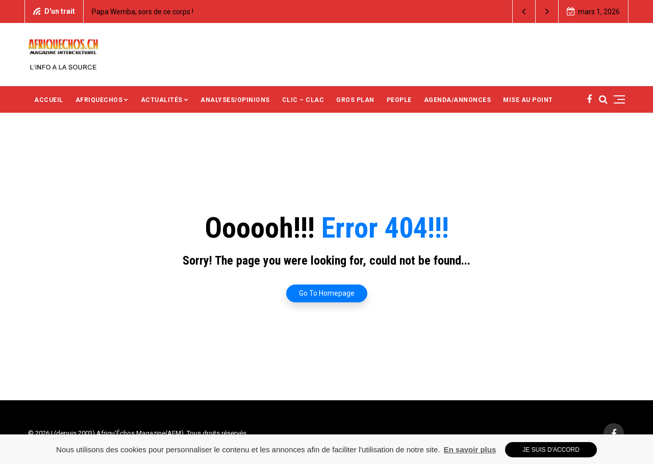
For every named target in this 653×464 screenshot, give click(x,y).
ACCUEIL (48, 100)
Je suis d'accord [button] (551, 449)
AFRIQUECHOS (99, 100)
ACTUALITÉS (162, 100)
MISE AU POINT (528, 100)
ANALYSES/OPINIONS (235, 100)
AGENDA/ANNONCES (457, 100)
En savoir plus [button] (470, 449)
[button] (524, 11)
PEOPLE (399, 100)
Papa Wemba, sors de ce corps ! (142, 12)
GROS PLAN (355, 100)
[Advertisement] (418, 53)
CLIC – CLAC (303, 100)
